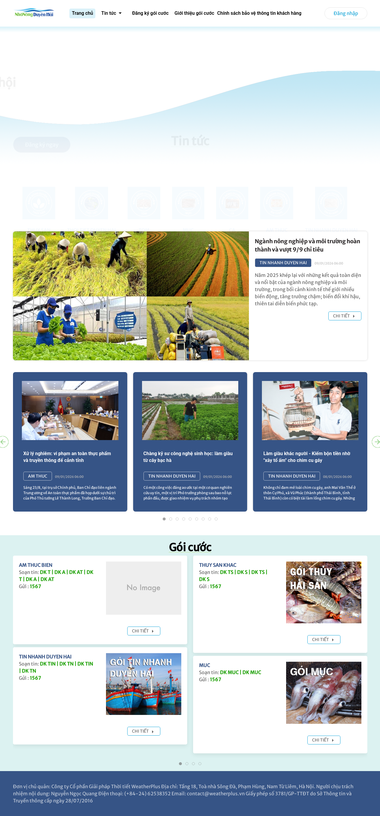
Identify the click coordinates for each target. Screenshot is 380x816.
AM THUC (37, 476)
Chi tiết (345, 316)
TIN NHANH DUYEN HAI (283, 262)
